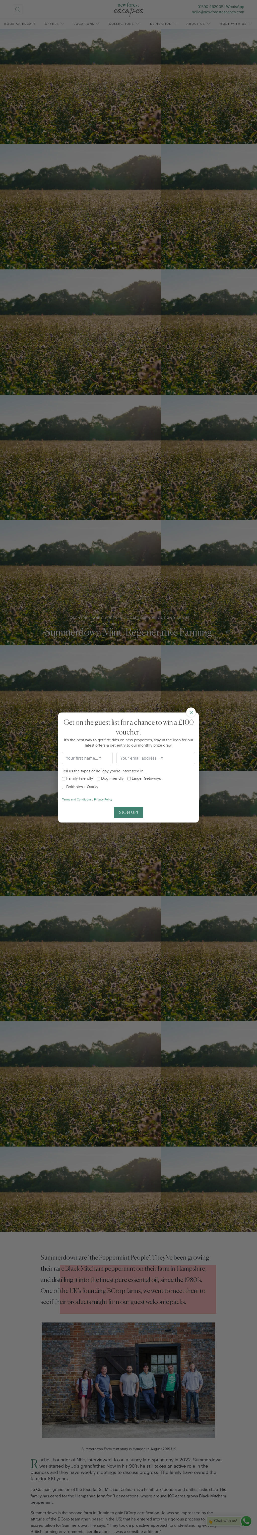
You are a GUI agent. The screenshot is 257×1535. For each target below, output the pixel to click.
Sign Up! (128, 813)
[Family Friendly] (63, 778)
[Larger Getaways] (129, 778)
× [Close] (191, 712)
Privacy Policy (103, 799)
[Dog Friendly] (98, 778)
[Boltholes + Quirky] (63, 787)
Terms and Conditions (77, 799)
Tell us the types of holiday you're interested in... (104, 771)
